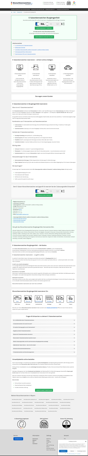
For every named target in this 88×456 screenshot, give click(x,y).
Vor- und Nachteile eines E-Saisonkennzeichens (23, 328)
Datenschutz (35, 451)
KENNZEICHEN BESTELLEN (37, 9)
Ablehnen (72, 451)
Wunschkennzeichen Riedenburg (65, 410)
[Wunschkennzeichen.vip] (23, 3)
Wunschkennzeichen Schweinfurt (68, 407)
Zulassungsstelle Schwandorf (19, 227)
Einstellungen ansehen (82, 451)
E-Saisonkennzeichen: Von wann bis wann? (22, 331)
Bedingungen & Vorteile (20, 50)
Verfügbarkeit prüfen (44, 30)
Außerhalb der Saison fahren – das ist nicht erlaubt (24, 353)
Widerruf (34, 453)
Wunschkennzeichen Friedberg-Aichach (40, 416)
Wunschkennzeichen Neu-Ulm (16, 416)
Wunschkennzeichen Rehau (52, 419)
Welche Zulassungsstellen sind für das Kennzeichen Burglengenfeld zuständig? (30, 349)
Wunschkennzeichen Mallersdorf (41, 413)
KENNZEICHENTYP (49, 9)
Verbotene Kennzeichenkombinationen (21, 356)
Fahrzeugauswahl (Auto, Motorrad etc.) (23, 54)
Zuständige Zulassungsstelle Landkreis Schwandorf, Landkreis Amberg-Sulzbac (32, 52)
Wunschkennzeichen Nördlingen (17, 413)
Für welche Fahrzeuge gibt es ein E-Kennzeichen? (24, 335)
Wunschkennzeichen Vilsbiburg (56, 407)
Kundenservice (18, 452)
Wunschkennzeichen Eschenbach (27, 410)
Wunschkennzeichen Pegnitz (39, 410)
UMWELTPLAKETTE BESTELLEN (44, 398)
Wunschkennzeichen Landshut (17, 407)
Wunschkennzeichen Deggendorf (44, 407)
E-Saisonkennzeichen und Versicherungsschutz (23, 360)
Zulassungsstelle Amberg (18, 229)
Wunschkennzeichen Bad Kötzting (40, 419)
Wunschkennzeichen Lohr (16, 410)
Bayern (14, 12)
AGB (33, 455)
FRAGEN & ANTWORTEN (63, 9)
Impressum (78, 453)
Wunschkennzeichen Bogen (53, 416)
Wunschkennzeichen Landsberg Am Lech (30, 407)
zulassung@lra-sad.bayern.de (22, 221)
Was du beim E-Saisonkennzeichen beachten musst (24, 346)
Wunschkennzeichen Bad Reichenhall (52, 410)
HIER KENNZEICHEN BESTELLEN (44, 39)
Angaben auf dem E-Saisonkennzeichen (22, 338)
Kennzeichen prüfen (44, 202)
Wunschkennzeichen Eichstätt (29, 413)
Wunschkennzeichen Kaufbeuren (65, 416)
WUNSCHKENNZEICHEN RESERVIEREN (20, 9)
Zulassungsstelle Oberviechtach (20, 226)
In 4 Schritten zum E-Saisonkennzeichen (23, 48)
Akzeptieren (63, 451)
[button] (85, 441)
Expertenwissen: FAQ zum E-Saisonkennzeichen (25, 56)
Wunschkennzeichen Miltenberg (17, 419)
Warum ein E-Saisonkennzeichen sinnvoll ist (23, 342)
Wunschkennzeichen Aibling (65, 413)
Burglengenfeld (19, 12)
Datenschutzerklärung (71, 453)
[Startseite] (11, 12)
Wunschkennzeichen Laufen (27, 416)
